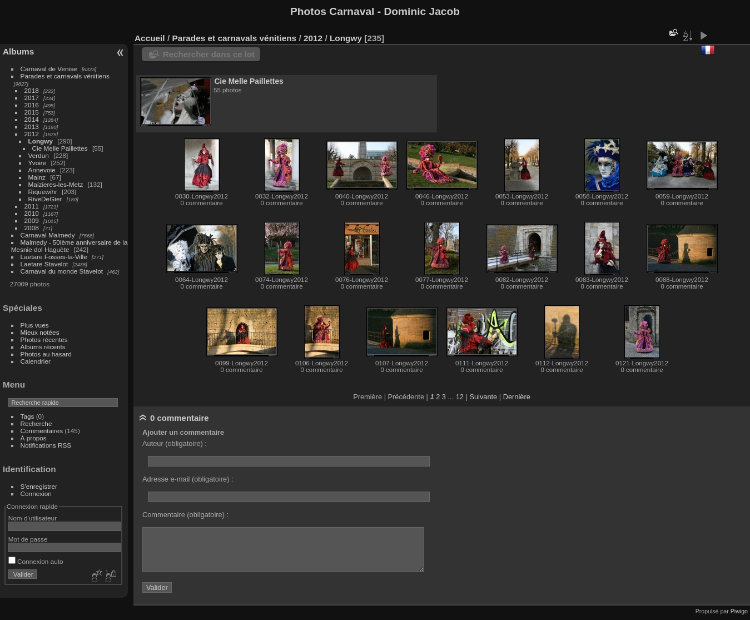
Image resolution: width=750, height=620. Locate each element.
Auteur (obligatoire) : (174, 443)
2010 (31, 213)
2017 (31, 97)
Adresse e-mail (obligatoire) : (188, 479)
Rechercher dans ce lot (209, 54)
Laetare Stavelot (44, 263)
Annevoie (42, 169)
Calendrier (36, 361)
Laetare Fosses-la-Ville (54, 256)
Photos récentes (44, 339)
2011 (31, 206)
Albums (18, 51)
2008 (31, 227)
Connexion (36, 493)
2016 (31, 104)
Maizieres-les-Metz (55, 184)
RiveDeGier (45, 198)
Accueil (150, 38)
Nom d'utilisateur (32, 518)
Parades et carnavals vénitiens (65, 76)
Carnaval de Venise (49, 68)
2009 (31, 220)
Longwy (40, 141)
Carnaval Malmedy (48, 235)
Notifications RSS (46, 445)
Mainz (37, 177)
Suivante (483, 397)
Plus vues (35, 325)
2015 (31, 112)
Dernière (516, 397)
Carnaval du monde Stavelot (62, 271)
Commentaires (42, 430)
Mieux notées (40, 332)
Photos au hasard (46, 354)
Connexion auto (35, 561)
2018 (31, 90)
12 (460, 397)
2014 (31, 119)
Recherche (36, 423)
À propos (34, 438)
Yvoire (37, 162)
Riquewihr (42, 191)
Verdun (38, 155)
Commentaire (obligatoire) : (185, 514)
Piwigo (739, 611)
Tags (27, 416)
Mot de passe (28, 539)
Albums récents (43, 346)
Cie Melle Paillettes (60, 148)
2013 (31, 126)
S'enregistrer (39, 486)
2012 (31, 133)
